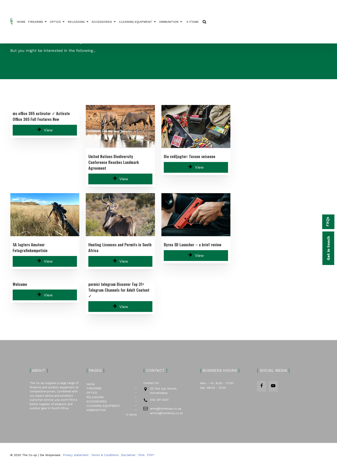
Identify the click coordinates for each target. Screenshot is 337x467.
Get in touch (328, 248)
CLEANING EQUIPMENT (138, 21)
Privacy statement (76, 455)
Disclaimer (128, 455)
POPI (150, 455)
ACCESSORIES (104, 21)
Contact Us (151, 383)
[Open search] (204, 22)
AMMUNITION (171, 21)
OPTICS (57, 21)
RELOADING (78, 21)
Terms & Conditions (105, 455)
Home (21, 21)
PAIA (141, 455)
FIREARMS (37, 21)
